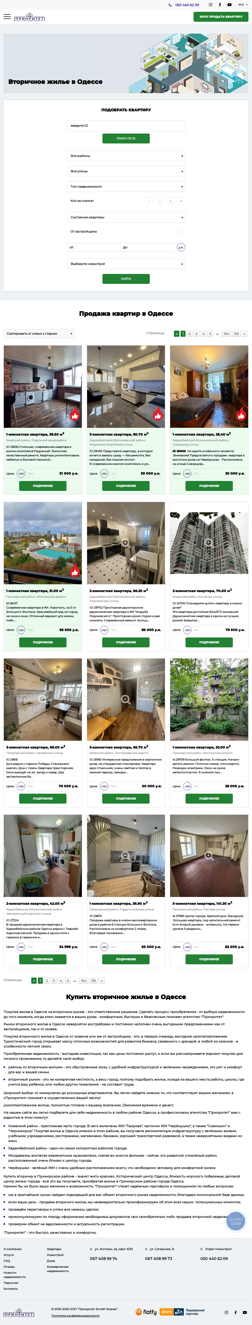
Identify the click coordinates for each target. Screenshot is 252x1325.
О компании (13, 1249)
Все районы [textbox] (80, 155)
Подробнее (43, 486)
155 (236, 334)
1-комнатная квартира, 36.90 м (118, 903)
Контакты (11, 1288)
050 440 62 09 (187, 5)
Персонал (11, 1283)
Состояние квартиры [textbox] (87, 217)
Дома (51, 1261)
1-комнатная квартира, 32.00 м (201, 747)
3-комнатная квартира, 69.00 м (35, 747)
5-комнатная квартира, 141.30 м (202, 903)
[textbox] (126, 263)
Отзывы (9, 1267)
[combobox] (126, 156)
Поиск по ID (126, 138)
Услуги (9, 1255)
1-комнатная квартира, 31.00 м (35, 590)
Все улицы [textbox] (79, 171)
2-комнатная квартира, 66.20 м (118, 590)
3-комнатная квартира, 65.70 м (118, 747)
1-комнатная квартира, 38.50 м (35, 434)
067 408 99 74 (103, 1258)
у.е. (181, 247)
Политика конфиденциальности (75, 1315)
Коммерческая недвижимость (58, 1269)
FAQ (7, 1261)
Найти (126, 279)
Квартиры (54, 1249)
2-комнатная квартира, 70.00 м (202, 590)
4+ (181, 201)
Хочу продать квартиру (221, 16)
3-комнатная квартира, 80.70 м (118, 434)
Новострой (55, 1255)
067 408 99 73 (158, 1258)
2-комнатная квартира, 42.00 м (35, 903)
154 (226, 334)
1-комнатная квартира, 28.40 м (201, 434)
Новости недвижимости (15, 1275)
